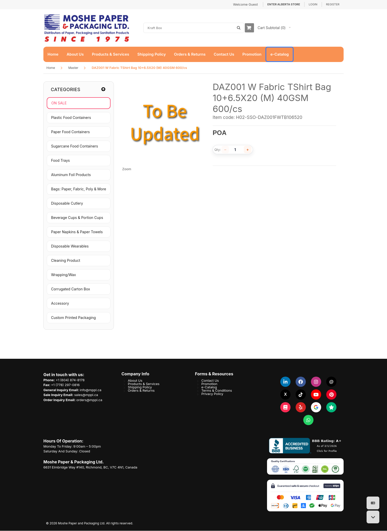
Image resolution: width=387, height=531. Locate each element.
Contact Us (210, 381)
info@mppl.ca (90, 390)
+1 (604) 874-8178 (70, 380)
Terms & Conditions (216, 391)
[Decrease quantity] (225, 150)
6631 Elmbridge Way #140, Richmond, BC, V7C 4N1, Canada (90, 467)
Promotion (209, 384)
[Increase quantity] (247, 150)
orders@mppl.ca (89, 400)
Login (313, 4)
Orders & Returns (141, 391)
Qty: (217, 150)
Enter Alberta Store (283, 4)
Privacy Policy (212, 394)
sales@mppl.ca (86, 395)
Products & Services (144, 384)
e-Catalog (209, 387)
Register (333, 4)
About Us (135, 381)
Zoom (126, 169)
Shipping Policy (140, 387)
